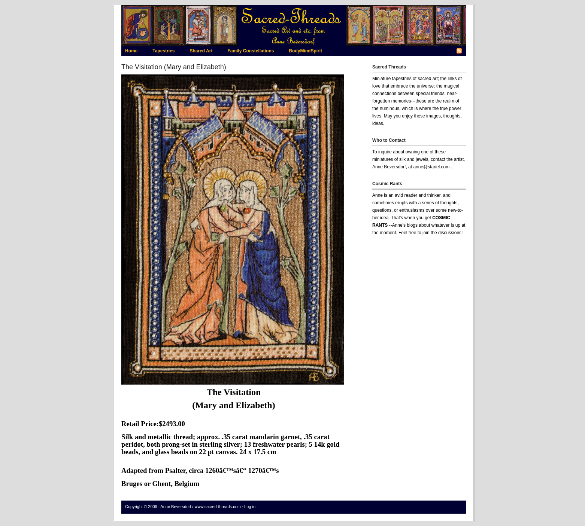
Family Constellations (250, 50)
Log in (249, 506)
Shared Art (201, 50)
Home (131, 50)
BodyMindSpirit (305, 50)
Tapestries (163, 50)
